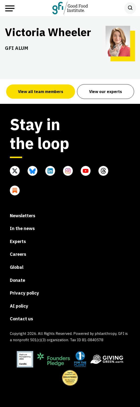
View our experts (105, 91)
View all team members (40, 91)
